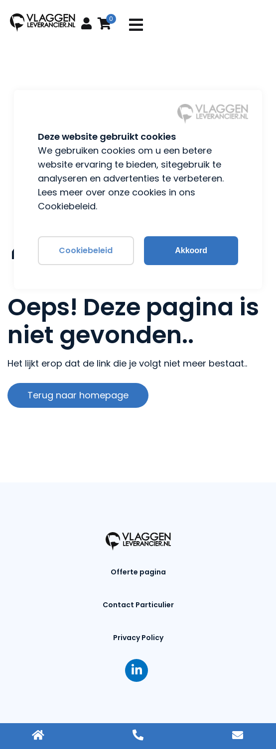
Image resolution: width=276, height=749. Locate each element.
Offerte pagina (138, 572)
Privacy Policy (138, 638)
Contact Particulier (138, 605)
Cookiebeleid (86, 250)
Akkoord (191, 250)
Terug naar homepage (78, 395)
